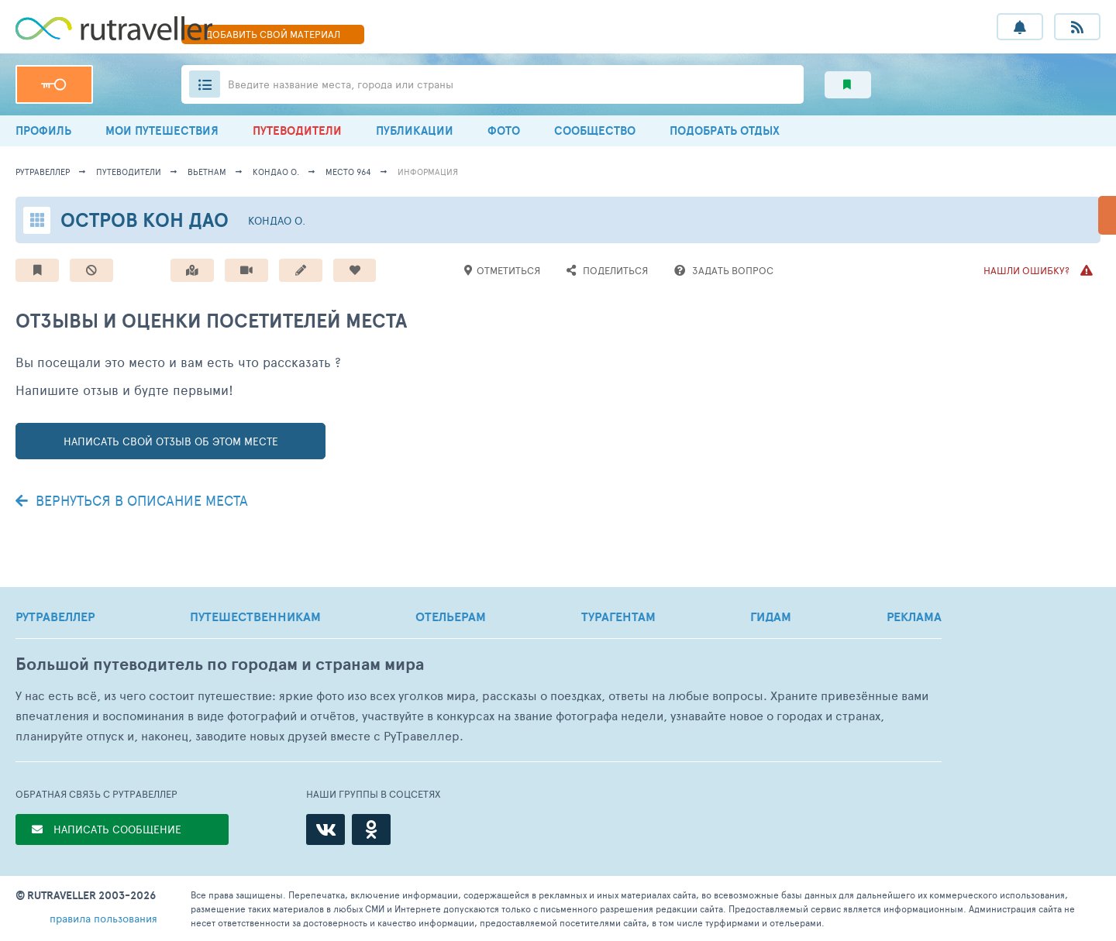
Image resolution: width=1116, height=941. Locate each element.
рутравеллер (43, 171)
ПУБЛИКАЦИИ (414, 130)
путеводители (128, 171)
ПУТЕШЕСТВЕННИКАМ (255, 616)
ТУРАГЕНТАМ (618, 616)
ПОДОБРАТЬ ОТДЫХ (725, 130)
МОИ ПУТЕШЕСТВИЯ (162, 130)
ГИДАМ (770, 616)
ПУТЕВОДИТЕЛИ (297, 130)
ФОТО (503, 130)
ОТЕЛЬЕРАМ (450, 616)
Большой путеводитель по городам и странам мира (220, 664)
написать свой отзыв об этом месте (171, 441)
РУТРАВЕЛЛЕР (55, 616)
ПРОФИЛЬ (43, 130)
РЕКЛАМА (914, 616)
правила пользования (103, 918)
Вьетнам (207, 171)
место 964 (348, 171)
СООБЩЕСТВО (595, 130)
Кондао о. (276, 171)
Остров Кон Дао (144, 219)
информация (428, 171)
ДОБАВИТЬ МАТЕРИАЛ (272, 34)
